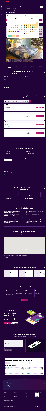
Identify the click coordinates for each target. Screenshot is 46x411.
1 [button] (15, 23)
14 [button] (13, 27)
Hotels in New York (8, 367)
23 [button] (17, 29)
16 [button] (17, 27)
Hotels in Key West (27, 368)
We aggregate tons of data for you (25, 385)
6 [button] (11, 25)
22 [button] (15, 29)
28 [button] (13, 31)
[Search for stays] (1, 6)
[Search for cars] (1, 7)
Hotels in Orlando (27, 369)
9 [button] (17, 25)
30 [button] (17, 31)
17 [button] (19, 27)
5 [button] (30, 25)
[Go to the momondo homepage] (6, 1)
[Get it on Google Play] (37, 394)
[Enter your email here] (14, 346)
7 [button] (13, 25)
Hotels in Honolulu (7, 368)
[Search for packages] (1, 9)
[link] (24, 300)
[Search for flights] (1, 4)
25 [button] (21, 29)
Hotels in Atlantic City (28, 373)
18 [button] (21, 27)
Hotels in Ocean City (8, 373)
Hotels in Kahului (7, 369)
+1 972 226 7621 (8, 11)
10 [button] (19, 25)
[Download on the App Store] (37, 396)
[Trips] (1, 12)
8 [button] (15, 25)
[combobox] (14, 341)
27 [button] (11, 31)
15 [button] (15, 27)
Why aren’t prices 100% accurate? (25, 386)
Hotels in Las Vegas (27, 367)
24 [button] (19, 29)
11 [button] (21, 25)
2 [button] (17, 23)
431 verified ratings (12, 12)
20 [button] (11, 29)
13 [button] (11, 27)
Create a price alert (37, 294)
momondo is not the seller (25, 383)
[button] (1, 1)
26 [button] (9, 31)
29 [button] (15, 31)
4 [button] (21, 23)
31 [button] (19, 31)
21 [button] (13, 29)
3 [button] (19, 23)
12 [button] (9, 27)
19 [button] (9, 29)
